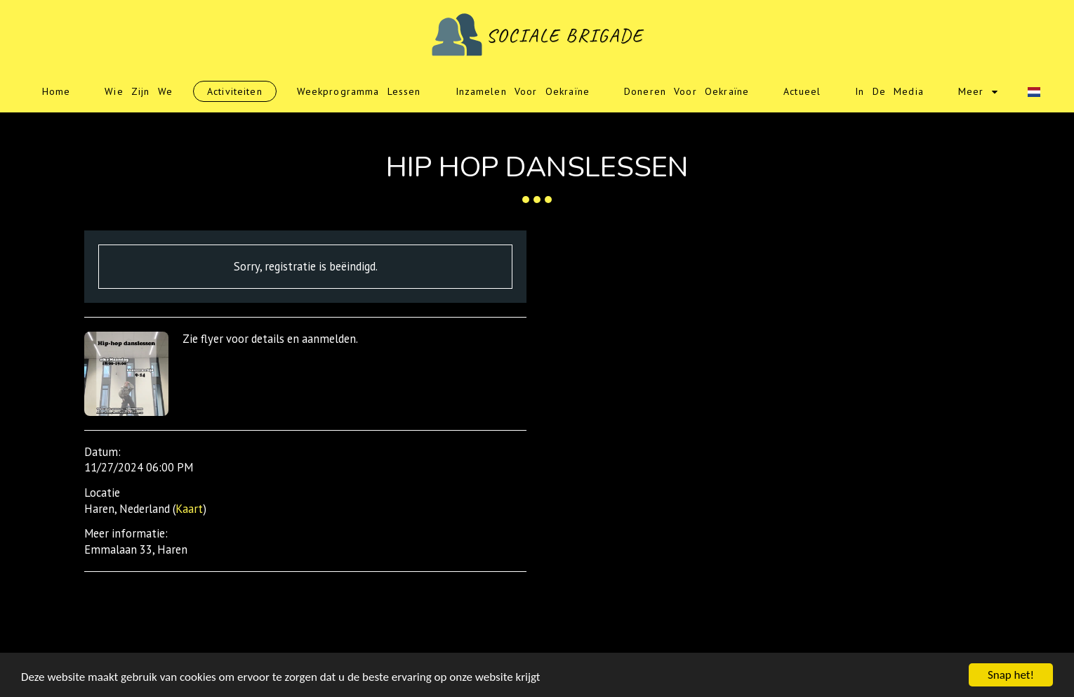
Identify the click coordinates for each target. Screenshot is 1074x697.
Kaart (189, 508)
